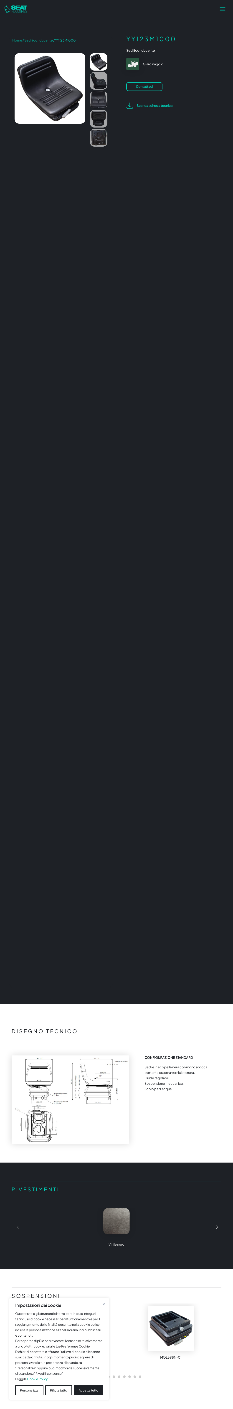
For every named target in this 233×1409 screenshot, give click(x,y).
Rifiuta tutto (58, 1390)
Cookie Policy (37, 1379)
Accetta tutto (88, 1390)
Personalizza (29, 1390)
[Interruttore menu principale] (222, 9)
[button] (17, 1229)
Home (17, 40)
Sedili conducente (38, 40)
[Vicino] (104, 1304)
